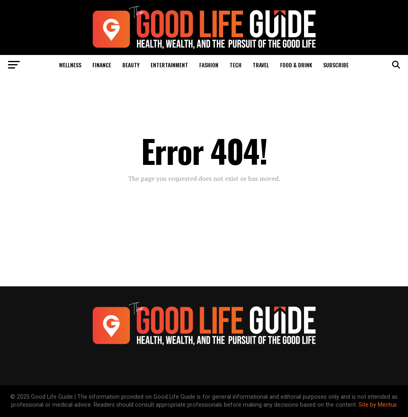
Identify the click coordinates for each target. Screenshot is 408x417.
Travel (261, 65)
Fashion (208, 65)
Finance (101, 65)
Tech (235, 65)
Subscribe (336, 65)
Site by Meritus (378, 404)
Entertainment (169, 65)
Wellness (70, 65)
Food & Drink (296, 65)
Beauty (130, 65)
